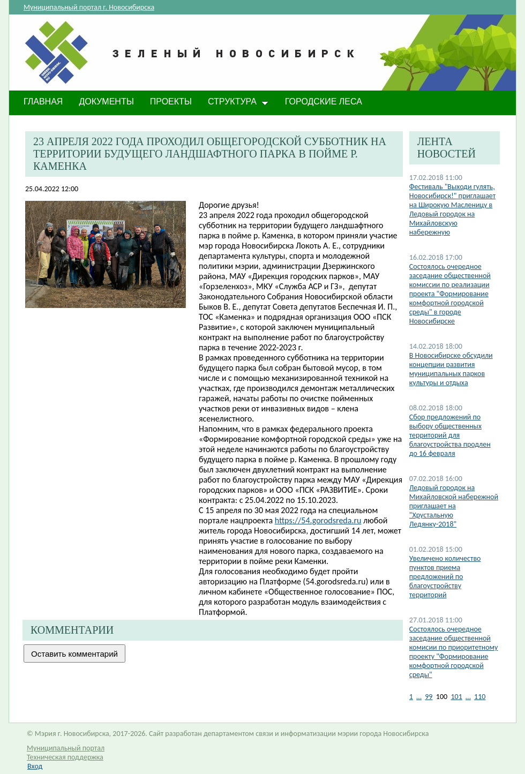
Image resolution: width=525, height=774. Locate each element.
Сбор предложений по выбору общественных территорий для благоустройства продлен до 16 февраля (450, 435)
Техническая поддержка (65, 757)
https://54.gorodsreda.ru (318, 520)
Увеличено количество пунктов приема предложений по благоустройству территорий (445, 576)
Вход (34, 766)
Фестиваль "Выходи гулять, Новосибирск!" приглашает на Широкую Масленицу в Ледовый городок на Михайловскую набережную (452, 209)
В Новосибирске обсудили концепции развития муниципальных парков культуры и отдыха (451, 369)
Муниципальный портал (65, 748)
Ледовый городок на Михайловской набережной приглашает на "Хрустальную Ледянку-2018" (453, 506)
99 (428, 696)
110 (479, 696)
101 (456, 696)
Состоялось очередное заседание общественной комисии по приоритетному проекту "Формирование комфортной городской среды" (453, 652)
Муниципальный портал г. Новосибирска (89, 7)
